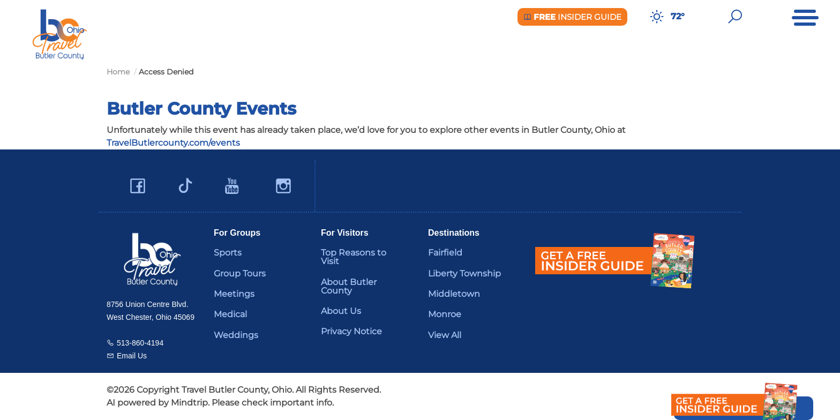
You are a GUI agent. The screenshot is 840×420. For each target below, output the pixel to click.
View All (444, 335)
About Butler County (349, 286)
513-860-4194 (140, 343)
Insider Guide (572, 17)
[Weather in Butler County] (657, 17)
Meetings (234, 294)
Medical (230, 314)
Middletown (454, 294)
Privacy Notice (351, 331)
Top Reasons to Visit (353, 257)
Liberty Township (464, 273)
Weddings (236, 335)
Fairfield (445, 253)
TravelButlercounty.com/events (173, 143)
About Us (341, 311)
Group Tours (240, 273)
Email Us (132, 355)
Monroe (444, 314)
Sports (228, 253)
